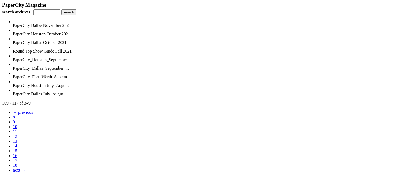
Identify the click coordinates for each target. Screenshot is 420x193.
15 (15, 151)
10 (15, 126)
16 (15, 155)
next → (19, 170)
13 (15, 141)
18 (15, 165)
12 (15, 136)
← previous (23, 112)
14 (15, 146)
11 (15, 131)
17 (15, 160)
